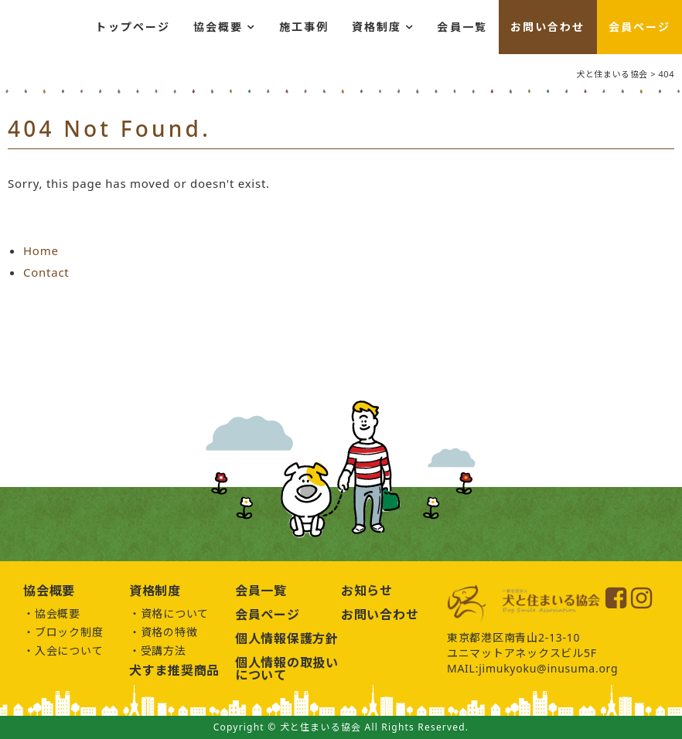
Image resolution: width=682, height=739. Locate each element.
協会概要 (218, 26)
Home (41, 250)
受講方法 (163, 650)
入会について (69, 650)
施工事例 (304, 26)
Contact (46, 272)
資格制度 (376, 26)
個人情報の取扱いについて (287, 668)
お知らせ (367, 590)
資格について (175, 613)
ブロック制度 (69, 632)
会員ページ (640, 26)
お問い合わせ (547, 26)
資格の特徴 (169, 632)
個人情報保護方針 (287, 638)
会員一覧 (461, 26)
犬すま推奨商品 (174, 670)
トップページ (132, 26)
